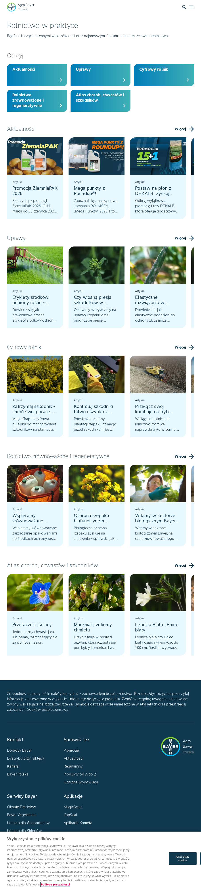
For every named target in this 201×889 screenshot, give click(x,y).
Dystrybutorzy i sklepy (25, 758)
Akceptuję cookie (183, 858)
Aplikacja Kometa (78, 823)
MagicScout (73, 807)
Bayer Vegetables (21, 815)
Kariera (13, 766)
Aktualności (73, 758)
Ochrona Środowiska (81, 782)
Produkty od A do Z (80, 774)
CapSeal (70, 815)
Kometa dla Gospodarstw (28, 823)
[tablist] (100, 179)
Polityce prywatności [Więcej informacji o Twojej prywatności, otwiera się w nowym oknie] (55, 884)
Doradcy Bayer (19, 750)
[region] (100, 860)
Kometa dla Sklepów (24, 830)
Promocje (71, 750)
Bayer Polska (18, 774)
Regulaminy (73, 766)
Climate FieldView (21, 807)
